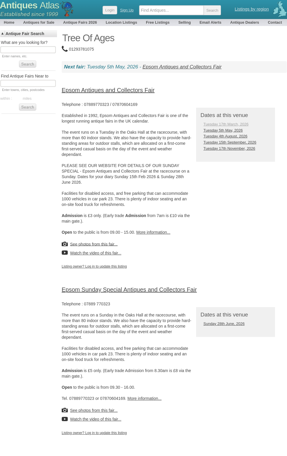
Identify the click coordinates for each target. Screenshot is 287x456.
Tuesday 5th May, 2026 (223, 130)
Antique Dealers (244, 22)
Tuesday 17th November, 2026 (229, 148)
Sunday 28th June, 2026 (224, 323)
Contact (275, 22)
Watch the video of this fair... (95, 253)
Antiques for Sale (38, 22)
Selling (184, 22)
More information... (153, 232)
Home (9, 22)
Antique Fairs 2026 (80, 22)
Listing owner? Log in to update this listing (94, 266)
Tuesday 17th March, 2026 (225, 124)
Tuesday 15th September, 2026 (229, 142)
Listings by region (252, 8)
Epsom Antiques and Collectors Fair (182, 67)
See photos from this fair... (94, 244)
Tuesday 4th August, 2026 (225, 136)
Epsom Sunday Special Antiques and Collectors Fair (129, 289)
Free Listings (158, 22)
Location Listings (121, 22)
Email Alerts (211, 22)
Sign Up (127, 10)
